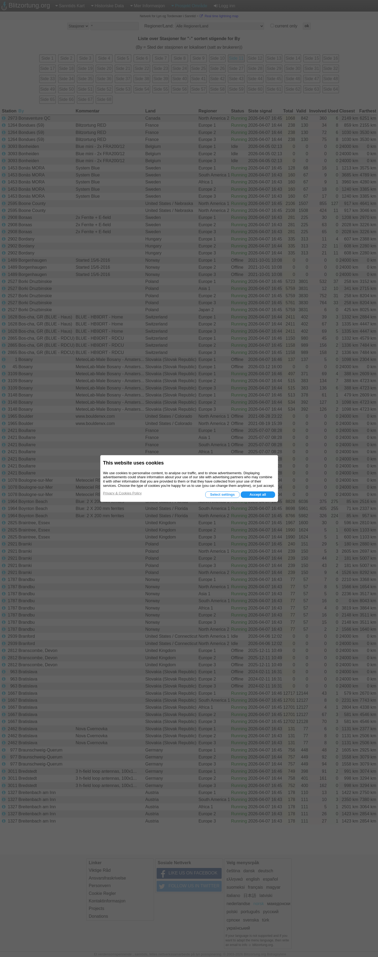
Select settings (222, 494)
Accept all (258, 494)
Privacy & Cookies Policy (122, 493)
